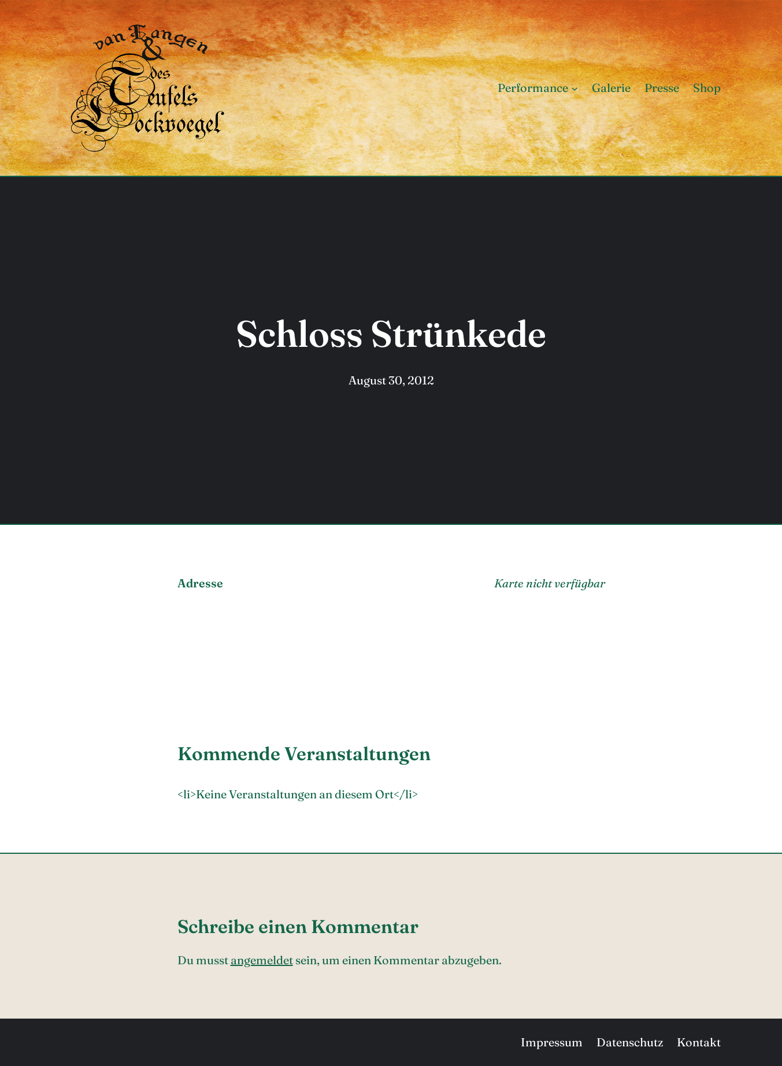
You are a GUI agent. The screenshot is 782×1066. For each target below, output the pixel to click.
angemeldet (262, 960)
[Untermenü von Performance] (574, 87)
